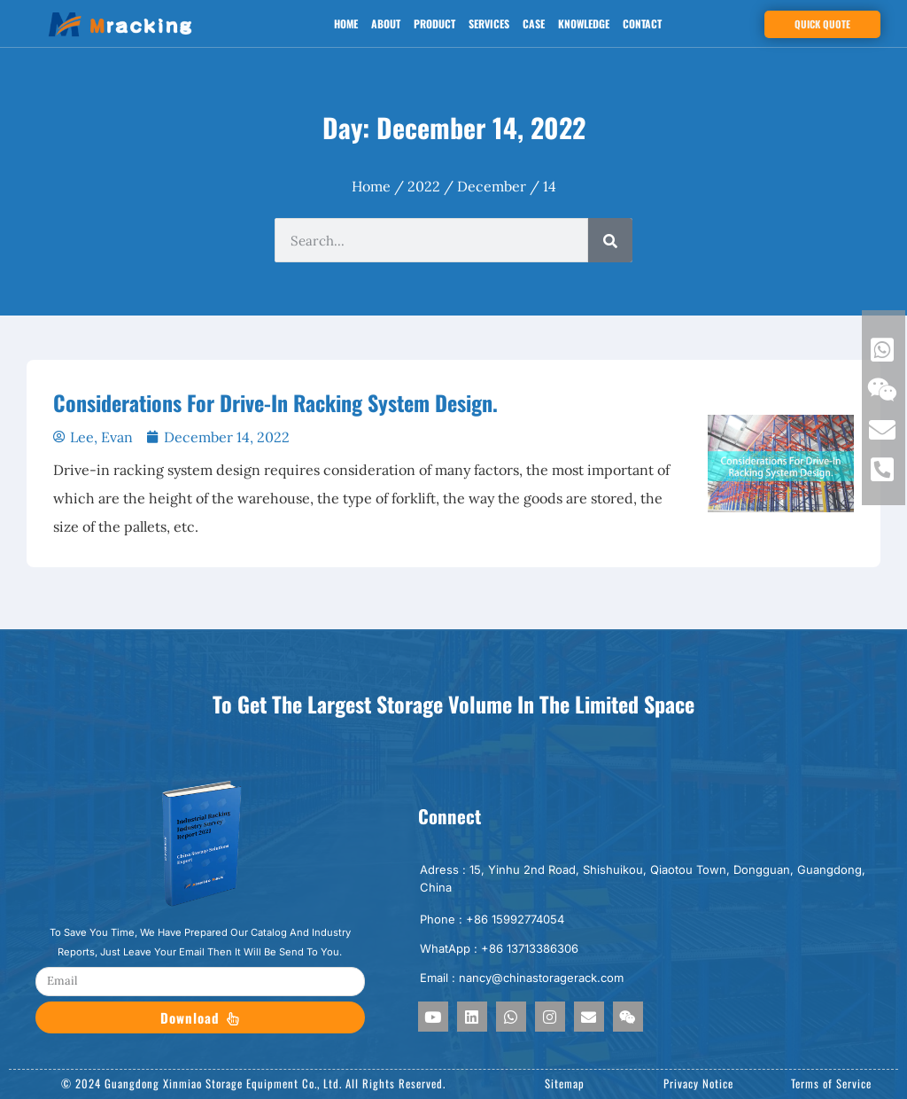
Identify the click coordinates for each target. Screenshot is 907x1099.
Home (346, 23)
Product (434, 23)
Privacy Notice (698, 1083)
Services (489, 23)
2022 (423, 186)
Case (534, 23)
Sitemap (565, 1083)
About (385, 23)
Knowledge (583, 23)
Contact (642, 23)
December (491, 186)
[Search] (610, 240)
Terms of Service (831, 1083)
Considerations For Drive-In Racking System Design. (275, 402)
